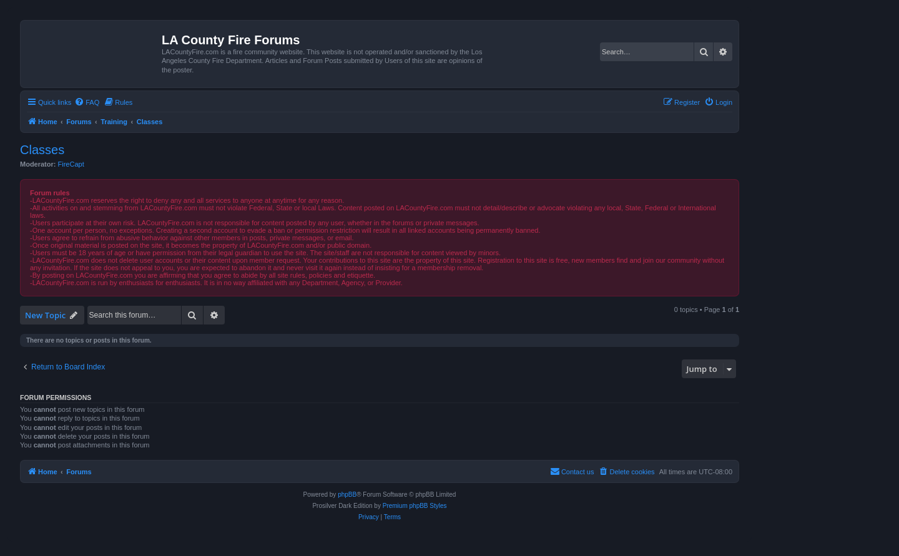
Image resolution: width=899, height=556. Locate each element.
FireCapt (71, 164)
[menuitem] (86, 102)
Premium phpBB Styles (415, 505)
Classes (42, 150)
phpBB (347, 494)
